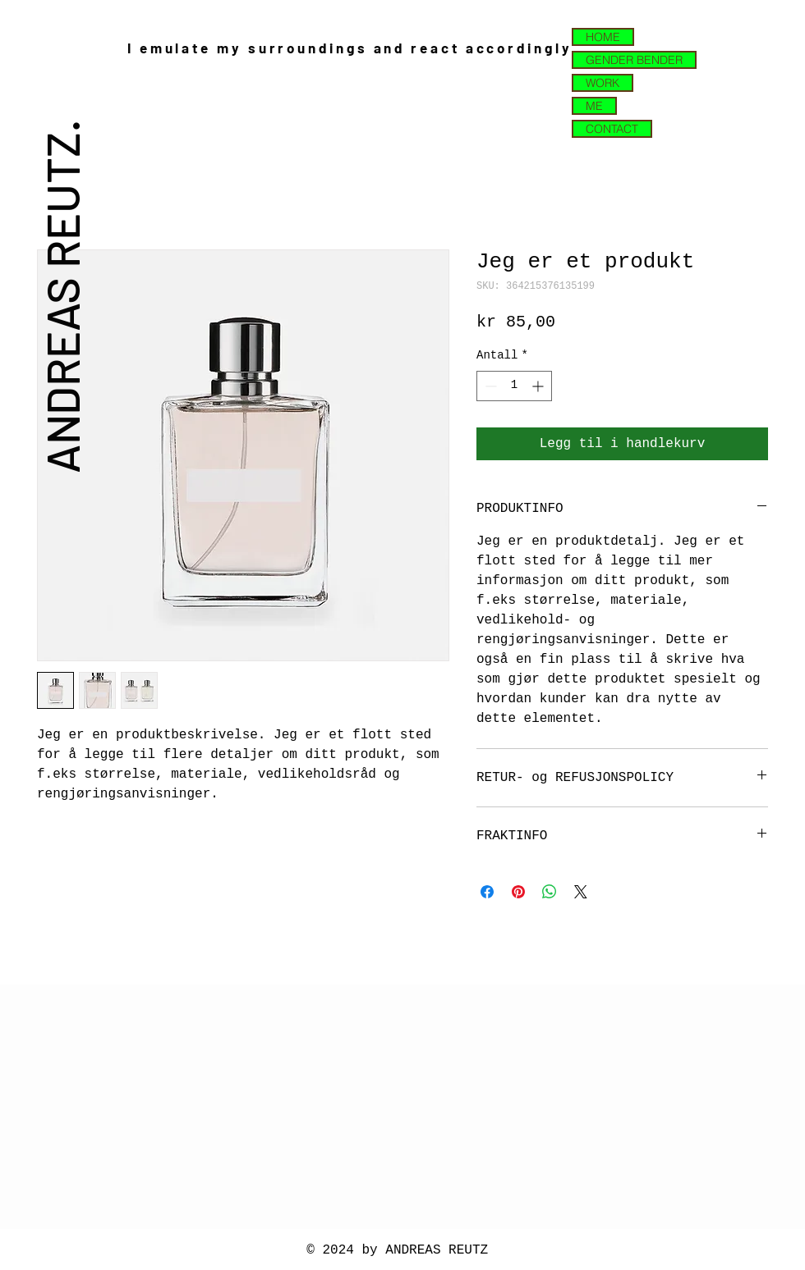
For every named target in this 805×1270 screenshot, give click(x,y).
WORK (602, 82)
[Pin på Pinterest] (518, 892)
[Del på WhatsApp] (549, 892)
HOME (603, 37)
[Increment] (539, 386)
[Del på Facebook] (487, 892)
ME (594, 105)
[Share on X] (581, 892)
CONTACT (612, 128)
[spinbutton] (514, 386)
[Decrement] (489, 386)
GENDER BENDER (634, 60)
